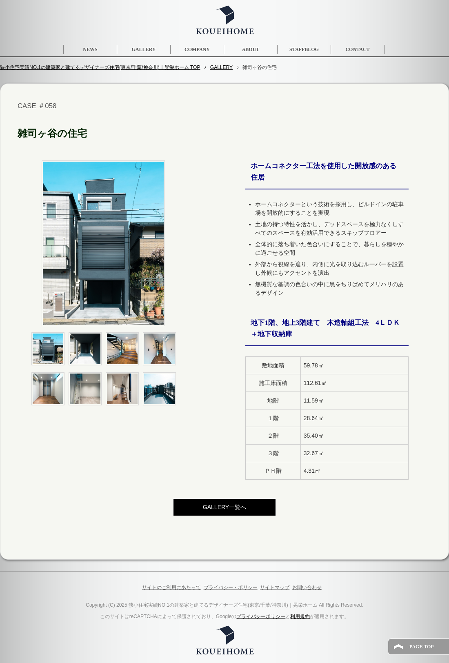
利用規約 (300, 616)
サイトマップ (274, 587)
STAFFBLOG (304, 49)
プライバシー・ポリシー (231, 587)
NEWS (90, 49)
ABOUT (251, 49)
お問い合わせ (307, 587)
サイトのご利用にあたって (171, 587)
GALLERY (144, 49)
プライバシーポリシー (260, 616)
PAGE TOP (421, 647)
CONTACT (357, 49)
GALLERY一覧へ (224, 507)
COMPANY (197, 49)
